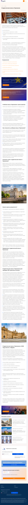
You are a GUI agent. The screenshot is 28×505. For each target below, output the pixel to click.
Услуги (2, 485)
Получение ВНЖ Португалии (17, 437)
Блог (15, 485)
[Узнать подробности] (6, 85)
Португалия (14, 433)
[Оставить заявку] (6, 411)
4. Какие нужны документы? (7, 67)
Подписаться (14, 492)
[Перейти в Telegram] (14, 465)
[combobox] (3, 454)
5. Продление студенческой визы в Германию (10, 69)
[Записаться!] (6, 97)
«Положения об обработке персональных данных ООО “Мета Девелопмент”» (16, 502)
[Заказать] (14, 478)
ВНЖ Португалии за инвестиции (18, 428)
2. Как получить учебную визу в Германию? (9, 63)
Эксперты (2, 487)
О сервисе (16, 487)
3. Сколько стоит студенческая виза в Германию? (10, 65)
